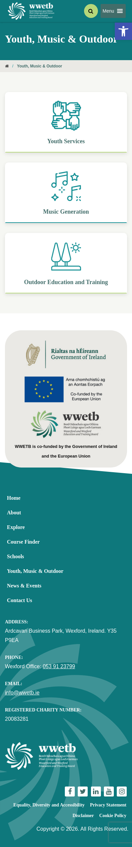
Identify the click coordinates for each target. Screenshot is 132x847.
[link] (123, 31)
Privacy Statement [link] (108, 804)
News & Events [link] (24, 585)
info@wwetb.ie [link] (22, 692)
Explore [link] (16, 527)
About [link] (14, 512)
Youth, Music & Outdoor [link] (35, 571)
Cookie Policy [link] (112, 815)
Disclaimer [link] (83, 815)
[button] (108, 11)
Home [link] (14, 498)
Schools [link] (15, 556)
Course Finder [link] (23, 542)
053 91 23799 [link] (59, 666)
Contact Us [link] (19, 600)
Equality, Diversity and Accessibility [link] (48, 804)
